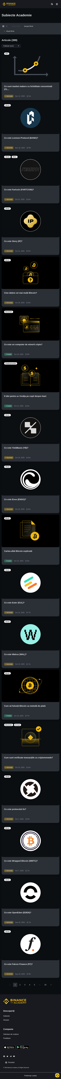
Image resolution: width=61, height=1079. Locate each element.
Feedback (6, 1038)
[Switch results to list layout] (6, 26)
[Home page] (9, 4)
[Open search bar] (51, 4)
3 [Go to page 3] (24, 985)
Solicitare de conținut (11, 1034)
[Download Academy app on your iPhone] (9, 1047)
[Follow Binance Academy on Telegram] (11, 1056)
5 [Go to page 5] (34, 985)
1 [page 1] (15, 985)
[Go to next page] (51, 985)
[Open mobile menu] (56, 4)
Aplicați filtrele (16, 26)
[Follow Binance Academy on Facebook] (4, 1056)
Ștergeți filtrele (28, 26)
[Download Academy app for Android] (22, 1047)
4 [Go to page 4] (29, 985)
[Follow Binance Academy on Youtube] (14, 1056)
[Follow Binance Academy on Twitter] (7, 1056)
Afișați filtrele (8, 31)
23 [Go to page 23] (45, 985)
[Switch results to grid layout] (3, 26)
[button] (57, 4)
